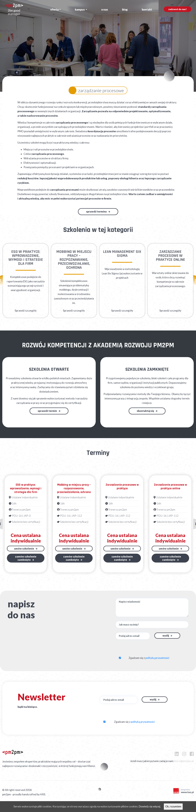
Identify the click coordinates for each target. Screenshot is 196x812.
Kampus (80, 9)
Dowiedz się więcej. (150, 806)
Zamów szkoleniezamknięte (25, 558)
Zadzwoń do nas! (177, 9)
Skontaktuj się (145, 410)
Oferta (54, 9)
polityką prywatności (157, 657)
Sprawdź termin (47, 410)
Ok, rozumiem (173, 806)
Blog (125, 9)
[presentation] (134, 650)
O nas (104, 9)
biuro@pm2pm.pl (184, 761)
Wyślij (165, 635)
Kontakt (147, 9)
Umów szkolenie (24, 548)
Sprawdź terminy (96, 211)
